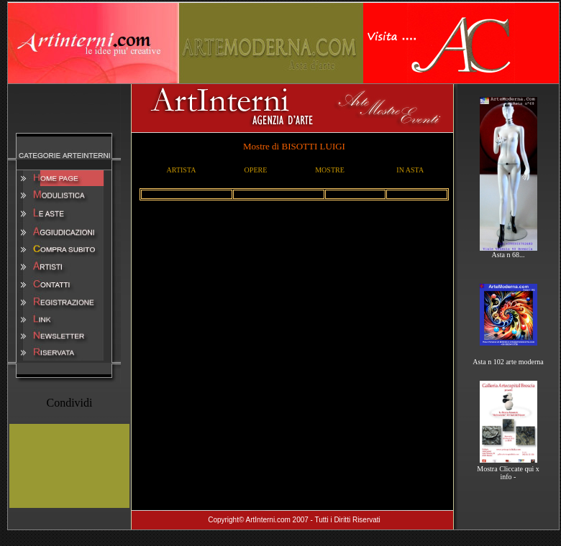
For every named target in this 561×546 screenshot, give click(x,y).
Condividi (69, 403)
